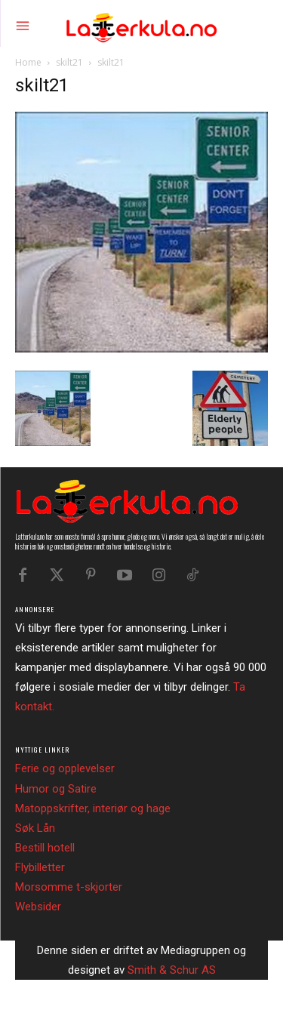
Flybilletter (40, 867)
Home (28, 62)
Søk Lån (35, 828)
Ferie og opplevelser (65, 768)
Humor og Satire (56, 789)
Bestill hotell (45, 847)
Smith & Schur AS (172, 970)
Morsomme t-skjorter (68, 887)
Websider (38, 906)
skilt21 (69, 62)
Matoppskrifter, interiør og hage (93, 808)
